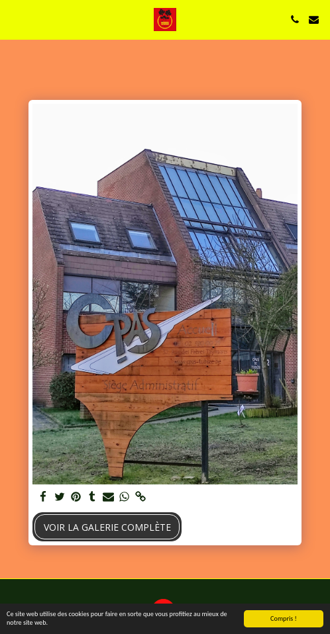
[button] (14, 18)
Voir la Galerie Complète (107, 527)
